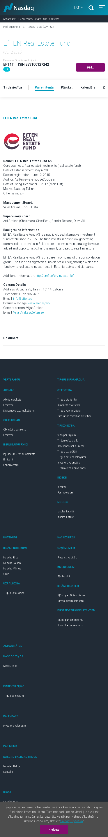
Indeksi (61, 487)
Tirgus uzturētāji (67, 451)
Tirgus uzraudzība (14, 593)
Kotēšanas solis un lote (70, 446)
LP (6, 69)
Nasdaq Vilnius (12, 568)
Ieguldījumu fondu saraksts (19, 454)
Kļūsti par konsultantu (70, 619)
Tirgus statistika (67, 399)
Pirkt (90, 67)
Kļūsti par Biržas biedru (71, 595)
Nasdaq (18, 7)
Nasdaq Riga (10, 557)
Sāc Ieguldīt (64, 576)
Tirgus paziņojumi (14, 695)
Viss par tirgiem (66, 435)
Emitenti (8, 405)
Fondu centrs (11, 465)
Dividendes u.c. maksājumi (19, 410)
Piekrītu (54, 829)
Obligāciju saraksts (14, 429)
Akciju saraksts (12, 399)
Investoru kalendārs (68, 462)
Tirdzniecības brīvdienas (71, 468)
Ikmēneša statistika (68, 405)
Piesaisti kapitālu (67, 557)
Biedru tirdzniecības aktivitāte (74, 416)
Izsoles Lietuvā (65, 517)
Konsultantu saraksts (70, 625)
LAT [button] (77, 7)
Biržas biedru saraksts (70, 600)
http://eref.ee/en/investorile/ (54, 275)
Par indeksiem (65, 492)
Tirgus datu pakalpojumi (71, 457)
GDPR (6, 574)
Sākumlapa (9, 18)
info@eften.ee (22, 298)
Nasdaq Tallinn (12, 563)
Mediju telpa (10, 665)
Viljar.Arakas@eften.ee (28, 312)
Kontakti (8, 771)
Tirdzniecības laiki (67, 440)
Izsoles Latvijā (65, 511)
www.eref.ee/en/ (39, 303)
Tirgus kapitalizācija (69, 410)
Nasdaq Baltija (11, 766)
